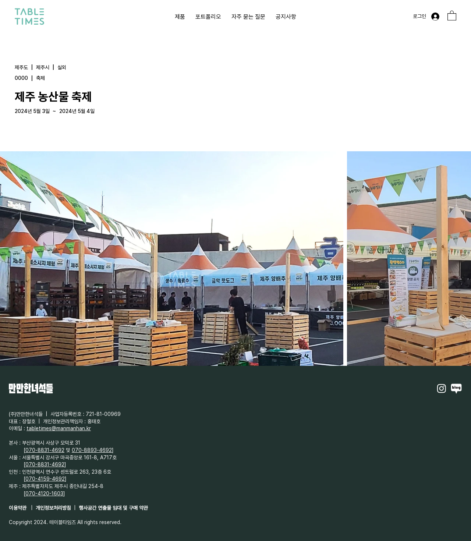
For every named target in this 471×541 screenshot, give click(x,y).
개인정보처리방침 (53, 508)
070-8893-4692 (92, 450)
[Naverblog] (456, 388)
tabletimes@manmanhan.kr (58, 428)
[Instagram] (441, 388)
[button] (451, 15)
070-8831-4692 (44, 450)
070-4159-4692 (45, 479)
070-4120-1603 (44, 493)
